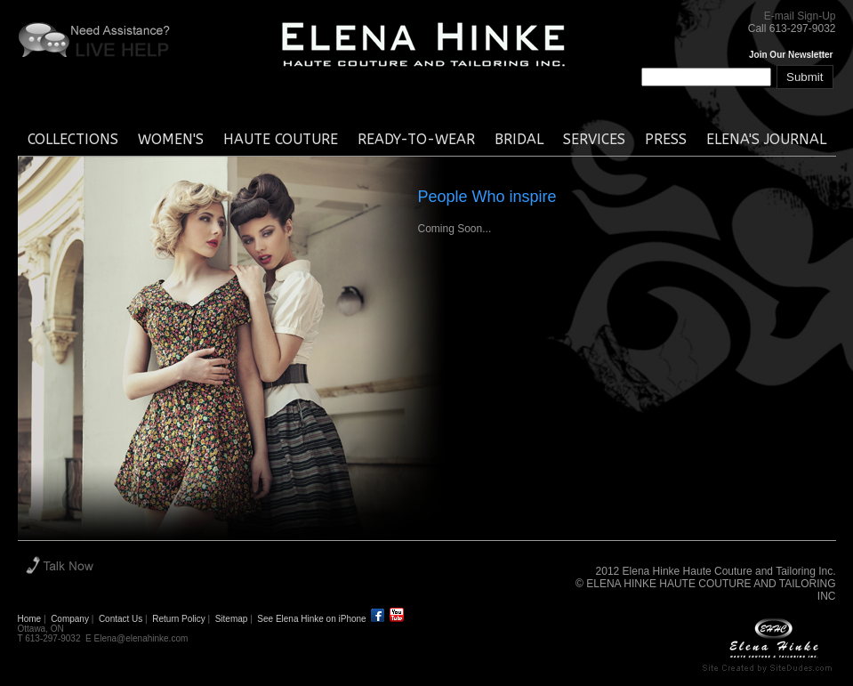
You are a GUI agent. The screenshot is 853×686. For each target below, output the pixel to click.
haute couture (280, 139)
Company (70, 619)
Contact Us (120, 619)
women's (171, 139)
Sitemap (231, 619)
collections (73, 139)
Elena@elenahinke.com (141, 638)
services (594, 139)
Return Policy (178, 619)
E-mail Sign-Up (800, 16)
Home (30, 619)
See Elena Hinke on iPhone (311, 619)
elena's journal (766, 139)
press (666, 139)
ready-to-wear (416, 139)
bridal (519, 139)
